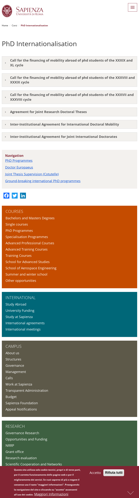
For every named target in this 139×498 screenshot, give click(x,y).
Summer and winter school (26, 274)
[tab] (69, 63)
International (20, 297)
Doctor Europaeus (19, 167)
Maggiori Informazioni (51, 495)
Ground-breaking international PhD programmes (43, 181)
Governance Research (22, 433)
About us (12, 353)
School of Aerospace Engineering (31, 268)
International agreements (25, 323)
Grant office (15, 451)
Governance (15, 365)
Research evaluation (21, 458)
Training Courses (19, 255)
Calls (9, 378)
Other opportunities (21, 280)
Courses (14, 211)
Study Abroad (16, 304)
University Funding (20, 310)
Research (15, 426)
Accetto (95, 473)
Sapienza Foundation (22, 403)
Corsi (14, 25)
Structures (13, 359)
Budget (11, 397)
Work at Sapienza (19, 384)
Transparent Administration (27, 390)
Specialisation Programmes (27, 237)
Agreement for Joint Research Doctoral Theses (48, 112)
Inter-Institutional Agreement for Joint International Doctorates (63, 136)
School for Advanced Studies (28, 262)
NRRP (10, 445)
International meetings (23, 329)
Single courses (17, 224)
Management (16, 372)
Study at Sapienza (19, 317)
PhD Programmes (19, 160)
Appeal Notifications (21, 409)
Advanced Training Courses (27, 249)
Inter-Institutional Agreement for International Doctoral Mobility (64, 124)
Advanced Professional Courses (30, 243)
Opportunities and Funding (26, 439)
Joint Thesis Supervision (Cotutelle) (32, 174)
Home (5, 25)
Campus (14, 346)
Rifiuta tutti (113, 473)
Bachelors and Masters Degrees (30, 218)
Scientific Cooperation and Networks (34, 464)
